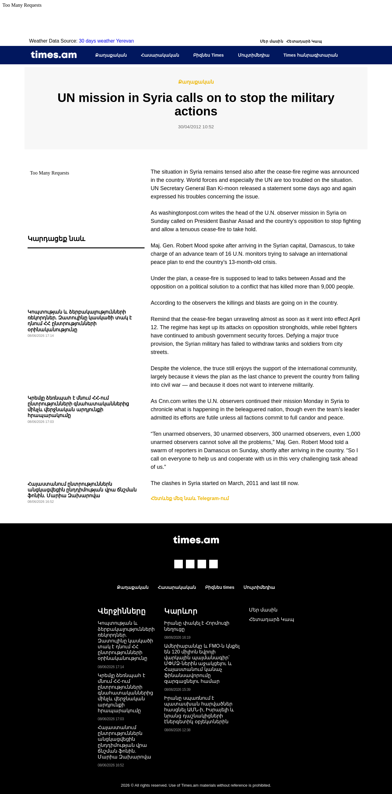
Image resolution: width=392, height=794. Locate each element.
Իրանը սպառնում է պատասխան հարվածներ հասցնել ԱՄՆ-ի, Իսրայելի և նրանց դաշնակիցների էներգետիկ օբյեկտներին (199, 709)
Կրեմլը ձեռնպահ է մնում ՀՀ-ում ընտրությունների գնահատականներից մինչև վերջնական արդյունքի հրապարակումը (125, 693)
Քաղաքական (111, 55)
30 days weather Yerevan (106, 40)
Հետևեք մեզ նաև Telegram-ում (190, 498)
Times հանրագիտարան (311, 55)
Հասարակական (160, 55)
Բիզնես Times (208, 55)
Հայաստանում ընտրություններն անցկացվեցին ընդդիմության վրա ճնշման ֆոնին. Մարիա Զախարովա (82, 489)
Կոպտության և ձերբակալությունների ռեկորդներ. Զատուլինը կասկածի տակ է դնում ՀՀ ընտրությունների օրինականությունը (126, 640)
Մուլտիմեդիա (254, 55)
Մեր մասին (271, 41)
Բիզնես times (219, 587)
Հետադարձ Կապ (304, 41)
